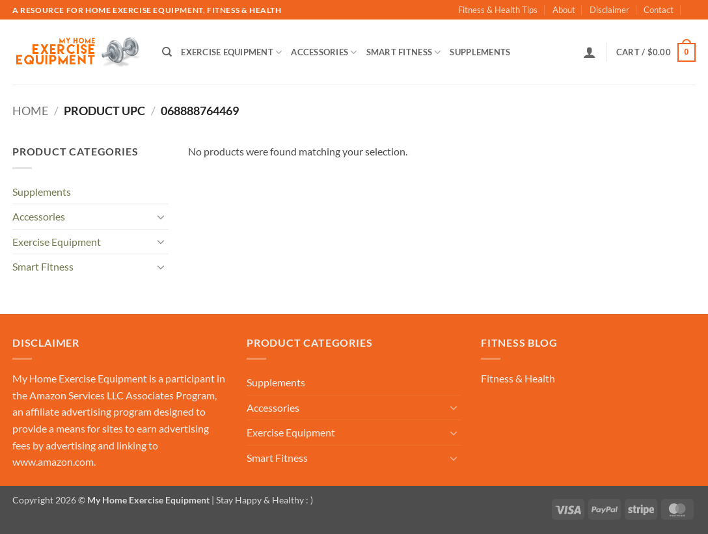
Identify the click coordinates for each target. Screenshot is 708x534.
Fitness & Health (518, 378)
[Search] (167, 52)
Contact (659, 10)
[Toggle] (161, 216)
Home (30, 110)
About (563, 10)
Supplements (480, 52)
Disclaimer (609, 10)
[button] (589, 52)
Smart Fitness (403, 52)
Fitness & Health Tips (498, 10)
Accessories (324, 52)
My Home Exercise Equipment (79, 378)
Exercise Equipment (231, 52)
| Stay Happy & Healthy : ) (261, 499)
